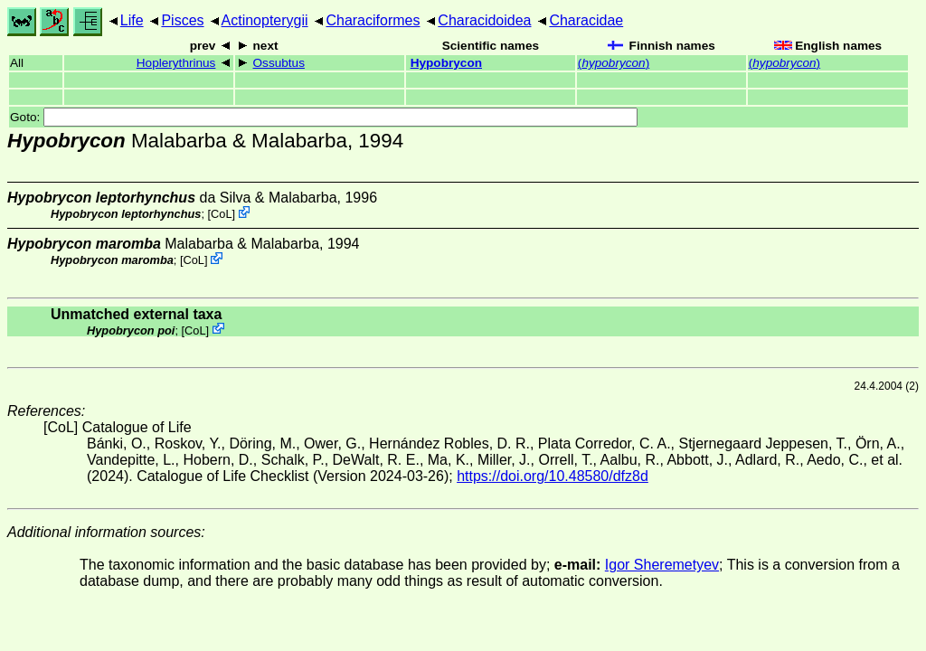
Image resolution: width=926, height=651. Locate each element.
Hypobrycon (446, 63)
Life (132, 20)
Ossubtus (279, 63)
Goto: (324, 117)
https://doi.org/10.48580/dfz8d (552, 476)
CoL (221, 214)
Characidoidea (484, 20)
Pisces (182, 20)
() (613, 63)
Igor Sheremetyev (662, 564)
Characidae (586, 20)
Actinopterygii (265, 20)
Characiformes (373, 20)
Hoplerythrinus (176, 63)
